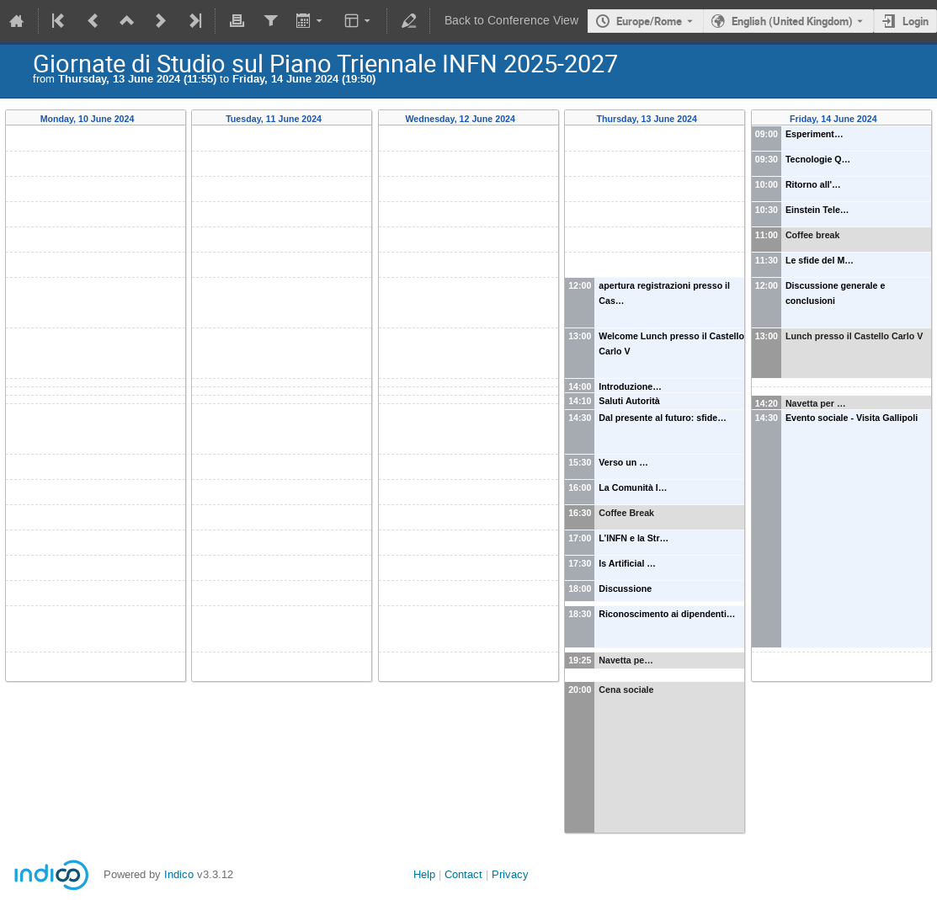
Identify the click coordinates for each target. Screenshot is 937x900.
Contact (463, 874)
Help (424, 874)
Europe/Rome (649, 21)
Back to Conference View (511, 21)
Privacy (510, 874)
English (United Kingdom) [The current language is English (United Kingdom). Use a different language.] (792, 21)
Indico (179, 874)
